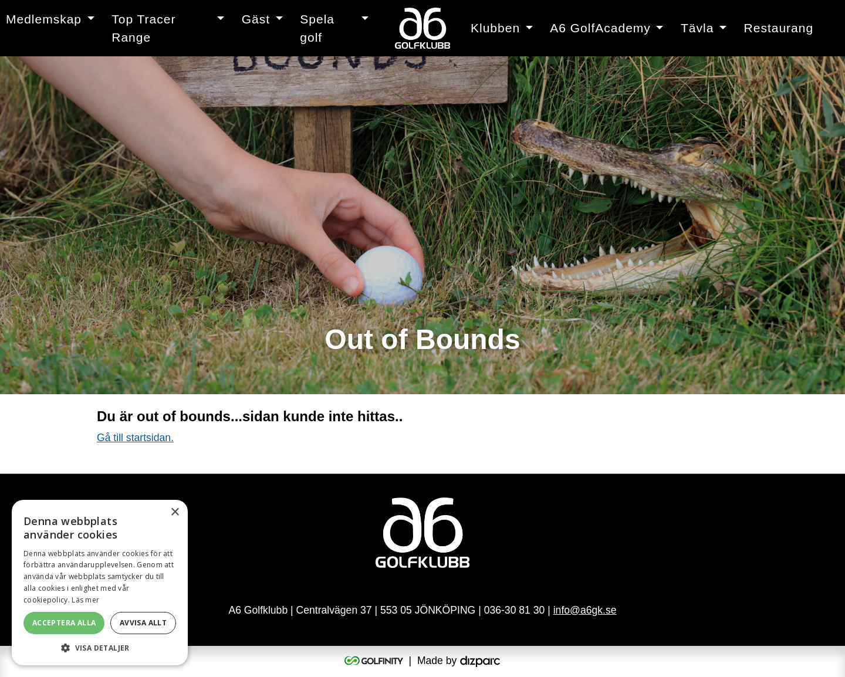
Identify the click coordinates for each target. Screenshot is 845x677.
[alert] (100, 582)
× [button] (174, 512)
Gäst (256, 19)
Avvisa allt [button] (143, 623)
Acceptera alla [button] (64, 623)
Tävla (697, 28)
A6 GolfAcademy (600, 28)
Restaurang (779, 28)
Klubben (495, 28)
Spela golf (317, 28)
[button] (99, 648)
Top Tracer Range (143, 28)
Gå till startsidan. (135, 438)
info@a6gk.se (585, 610)
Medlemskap (44, 19)
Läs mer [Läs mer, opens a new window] (85, 600)
